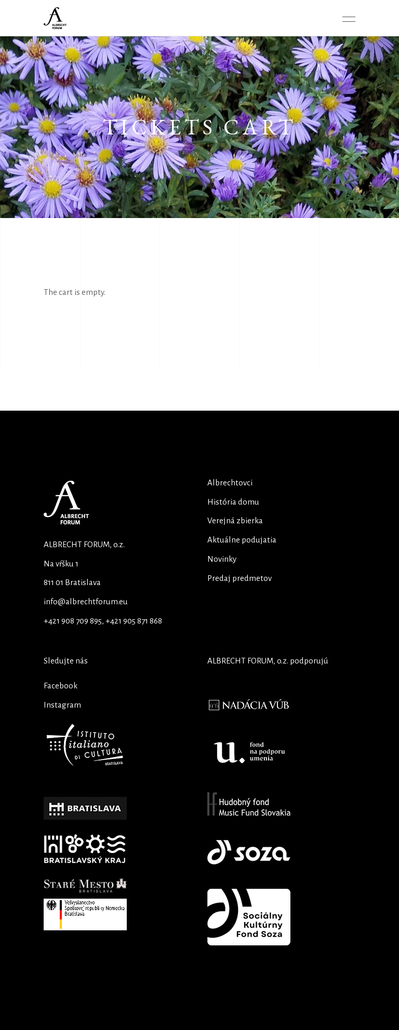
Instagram (62, 704)
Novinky (221, 558)
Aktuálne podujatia (241, 539)
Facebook (60, 685)
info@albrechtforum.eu (86, 601)
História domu (233, 501)
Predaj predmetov (239, 578)
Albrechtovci (229, 482)
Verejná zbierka (235, 520)
